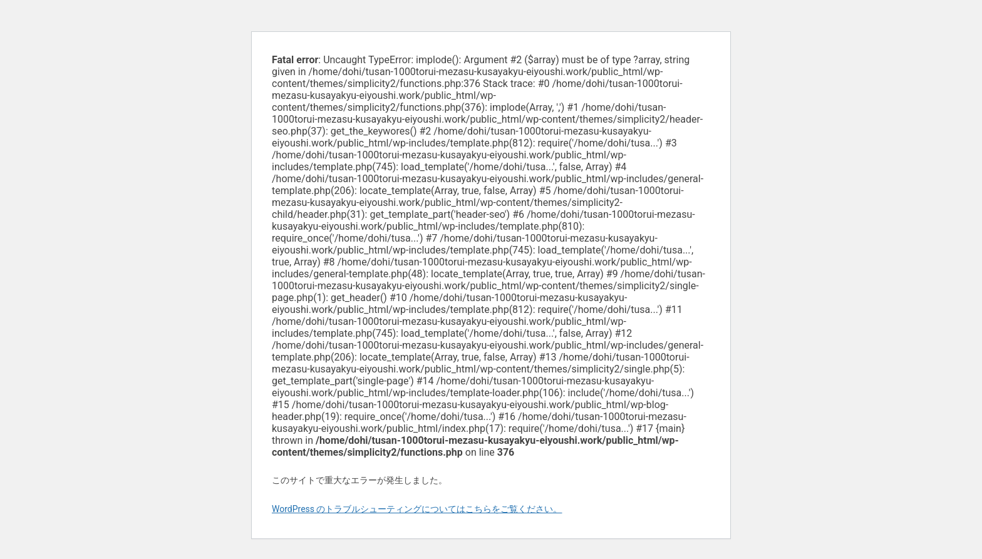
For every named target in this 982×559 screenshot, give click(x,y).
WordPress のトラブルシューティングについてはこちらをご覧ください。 (417, 509)
